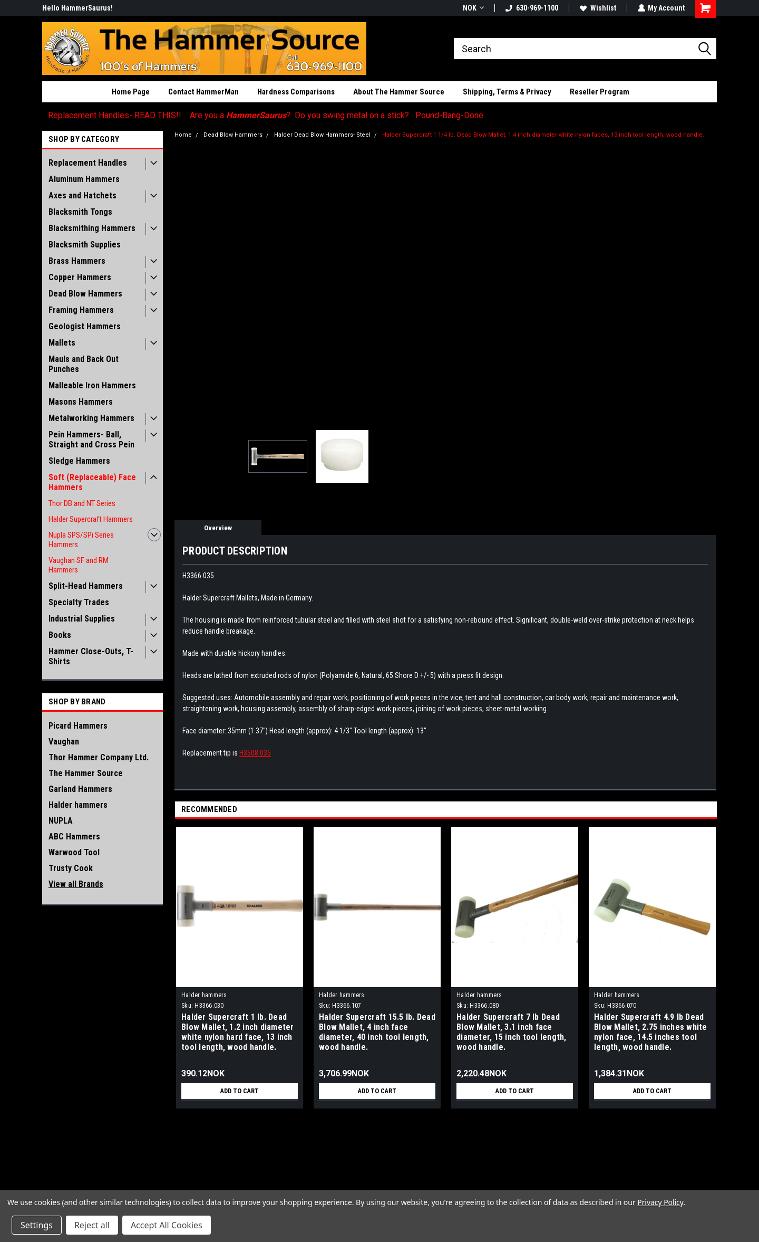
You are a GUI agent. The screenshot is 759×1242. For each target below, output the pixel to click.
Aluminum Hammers (84, 179)
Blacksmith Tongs (80, 212)
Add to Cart (239, 1091)
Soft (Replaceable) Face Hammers (92, 482)
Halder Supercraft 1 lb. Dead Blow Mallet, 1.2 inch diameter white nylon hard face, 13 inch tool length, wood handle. (237, 1032)
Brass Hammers (76, 261)
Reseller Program (599, 92)
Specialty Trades (78, 602)
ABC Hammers (74, 837)
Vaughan (63, 742)
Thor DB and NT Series (81, 503)
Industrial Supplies (81, 619)
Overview (218, 528)
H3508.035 (255, 753)
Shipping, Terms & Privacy (507, 92)
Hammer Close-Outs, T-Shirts (90, 656)
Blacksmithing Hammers (91, 228)
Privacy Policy (660, 1202)
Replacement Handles (87, 163)
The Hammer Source (85, 773)
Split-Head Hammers (85, 586)
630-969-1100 (531, 8)
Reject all (92, 1225)
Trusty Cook (70, 868)
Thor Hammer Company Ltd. (98, 757)
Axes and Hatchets (82, 195)
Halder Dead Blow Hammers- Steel (322, 134)
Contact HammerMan (203, 92)
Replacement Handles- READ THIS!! (114, 115)
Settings (37, 1225)
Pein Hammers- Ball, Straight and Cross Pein (91, 439)
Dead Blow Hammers (85, 294)
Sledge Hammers (79, 461)
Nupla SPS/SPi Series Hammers (81, 539)
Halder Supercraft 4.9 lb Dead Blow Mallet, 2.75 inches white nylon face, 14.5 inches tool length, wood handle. (650, 1032)
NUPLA (60, 821)
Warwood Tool (74, 852)
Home (183, 134)
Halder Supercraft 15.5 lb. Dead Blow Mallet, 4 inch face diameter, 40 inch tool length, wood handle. (377, 1032)
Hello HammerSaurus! (77, 8)
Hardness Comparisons (296, 92)
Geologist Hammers (84, 326)
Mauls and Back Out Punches (83, 364)
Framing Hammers (81, 310)
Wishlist (597, 8)
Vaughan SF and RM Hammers (78, 565)
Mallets (61, 343)
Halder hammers (78, 805)
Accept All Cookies (166, 1225)
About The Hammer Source (398, 92)
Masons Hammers (80, 402)
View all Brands (75, 884)
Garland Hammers (80, 789)
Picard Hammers (78, 726)
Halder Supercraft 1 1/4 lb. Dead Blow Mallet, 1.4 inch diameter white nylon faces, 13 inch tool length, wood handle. (543, 134)
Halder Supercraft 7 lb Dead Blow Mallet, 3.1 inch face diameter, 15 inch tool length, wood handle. (511, 1032)
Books (59, 635)
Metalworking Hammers (91, 418)
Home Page (131, 92)
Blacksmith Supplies (84, 245)
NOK (472, 8)
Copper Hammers (79, 277)
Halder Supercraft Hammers (90, 519)
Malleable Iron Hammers (92, 385)
